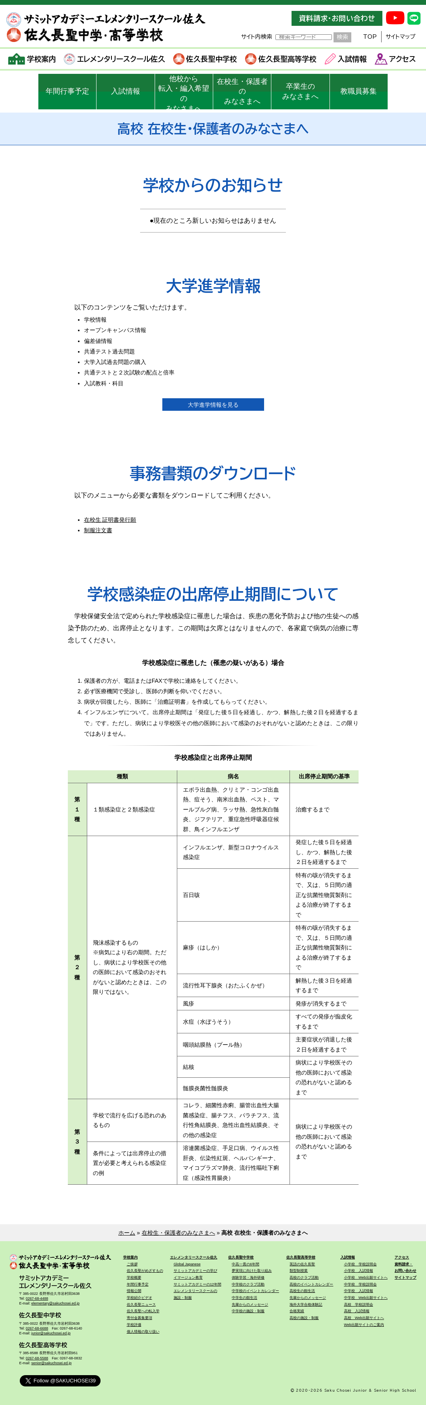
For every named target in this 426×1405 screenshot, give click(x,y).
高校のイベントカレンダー (311, 1284)
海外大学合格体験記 (306, 1305)
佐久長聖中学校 (205, 59)
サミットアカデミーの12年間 (197, 1284)
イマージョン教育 (188, 1277)
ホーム (126, 1232)
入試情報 (346, 59)
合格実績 (297, 1311)
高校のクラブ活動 (304, 1277)
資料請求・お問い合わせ (337, 18)
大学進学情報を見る (213, 404)
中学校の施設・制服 (248, 1311)
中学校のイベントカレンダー (255, 1291)
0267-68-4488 (37, 1298)
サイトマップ (401, 37)
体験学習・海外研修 (248, 1277)
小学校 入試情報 (358, 1271)
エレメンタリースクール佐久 (114, 59)
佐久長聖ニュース (141, 1305)
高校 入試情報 (356, 1311)
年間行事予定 (67, 91)
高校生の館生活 (302, 1291)
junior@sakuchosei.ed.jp (51, 1333)
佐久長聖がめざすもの (145, 1271)
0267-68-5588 (37, 1358)
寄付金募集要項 (139, 1318)
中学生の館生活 (244, 1298)
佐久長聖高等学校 (281, 59)
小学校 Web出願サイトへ (366, 1277)
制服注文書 (98, 530)
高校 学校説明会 (358, 1305)
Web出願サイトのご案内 (364, 1325)
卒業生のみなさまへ (300, 91)
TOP (370, 37)
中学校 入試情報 (358, 1291)
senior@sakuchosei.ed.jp (51, 1363)
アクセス (395, 59)
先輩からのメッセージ (250, 1305)
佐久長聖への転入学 (143, 1311)
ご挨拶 (132, 1264)
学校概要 (134, 1277)
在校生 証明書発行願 (110, 519)
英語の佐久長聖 (302, 1264)
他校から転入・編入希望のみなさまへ (183, 92)
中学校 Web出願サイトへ (366, 1298)
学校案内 (32, 59)
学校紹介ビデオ (139, 1298)
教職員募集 (358, 91)
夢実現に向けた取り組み (252, 1271)
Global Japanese (187, 1264)
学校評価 (134, 1325)
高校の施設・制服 (304, 1318)
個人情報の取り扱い (143, 1332)
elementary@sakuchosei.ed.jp (55, 1303)
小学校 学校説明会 (360, 1264)
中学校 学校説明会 (360, 1284)
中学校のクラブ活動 (248, 1284)
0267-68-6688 (37, 1328)
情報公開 (134, 1291)
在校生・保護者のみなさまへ (242, 91)
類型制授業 (299, 1271)
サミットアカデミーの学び (195, 1271)
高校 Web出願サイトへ (364, 1318)
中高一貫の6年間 (245, 1264)
